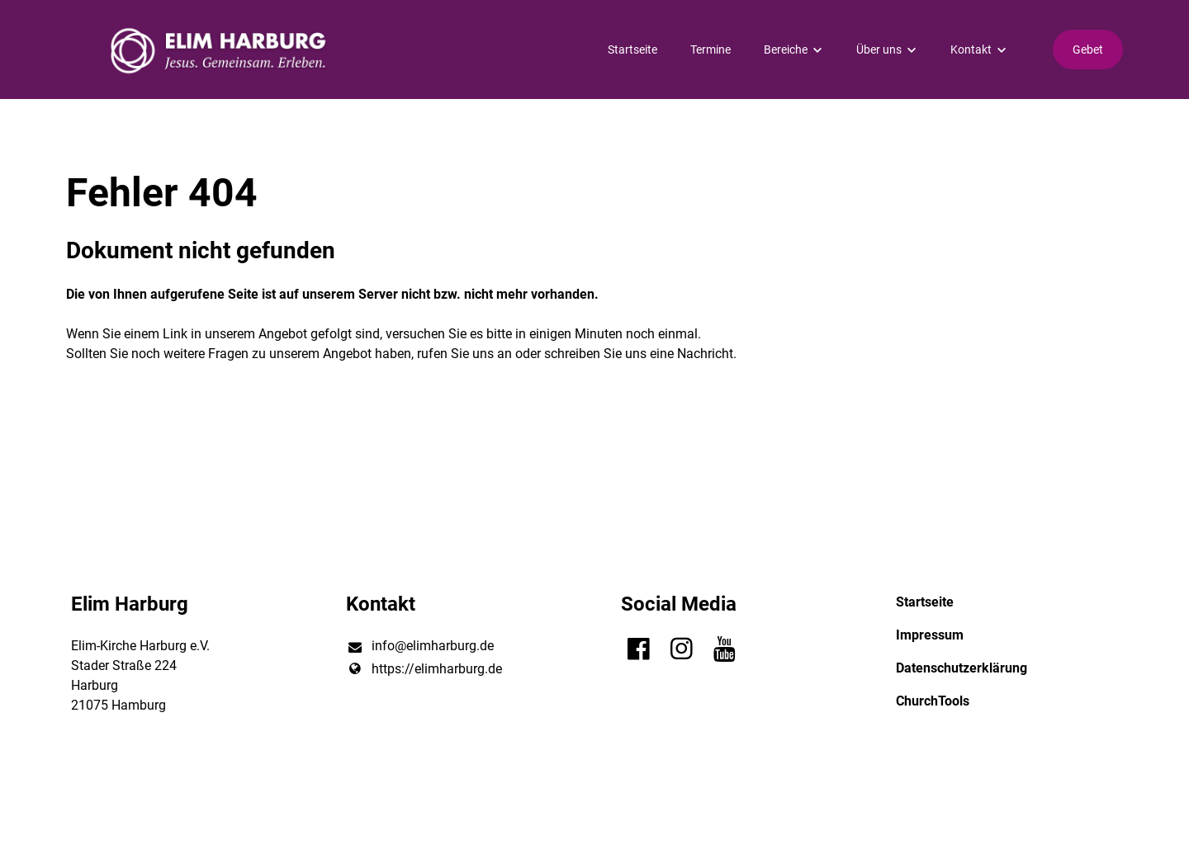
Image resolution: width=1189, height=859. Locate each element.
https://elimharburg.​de (423, 669)
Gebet (1088, 49)
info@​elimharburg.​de (419, 647)
